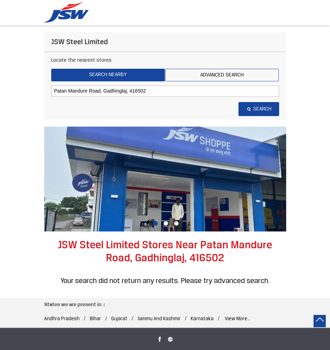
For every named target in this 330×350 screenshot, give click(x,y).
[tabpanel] (165, 179)
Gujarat (119, 319)
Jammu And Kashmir (159, 319)
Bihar (95, 319)
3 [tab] (175, 222)
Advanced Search (222, 75)
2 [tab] (165, 222)
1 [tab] (154, 222)
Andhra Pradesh (62, 319)
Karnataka (202, 319)
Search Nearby (108, 75)
